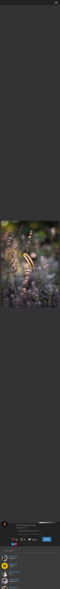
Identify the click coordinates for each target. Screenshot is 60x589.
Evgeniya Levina (13, 587)
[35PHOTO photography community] (9, 2)
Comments (8, 551)
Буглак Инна (22, 528)
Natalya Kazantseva (14, 571)
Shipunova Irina (13, 556)
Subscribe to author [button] (47, 539)
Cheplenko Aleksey (14, 579)
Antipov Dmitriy (13, 564)
